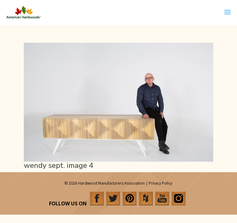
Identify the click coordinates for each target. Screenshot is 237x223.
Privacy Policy (160, 183)
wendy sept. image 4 (58, 165)
